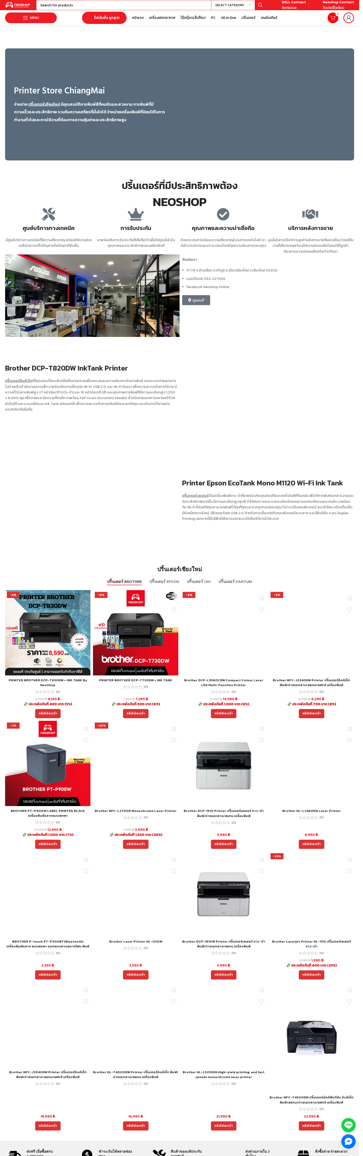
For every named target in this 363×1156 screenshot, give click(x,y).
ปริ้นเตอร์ (12, 386)
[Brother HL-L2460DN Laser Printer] (311, 768)
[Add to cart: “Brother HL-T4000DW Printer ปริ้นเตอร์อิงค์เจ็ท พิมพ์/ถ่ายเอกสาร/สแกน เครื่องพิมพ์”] (136, 1131)
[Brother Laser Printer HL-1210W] (135, 899)
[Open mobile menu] (31, 23)
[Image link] (264, 109)
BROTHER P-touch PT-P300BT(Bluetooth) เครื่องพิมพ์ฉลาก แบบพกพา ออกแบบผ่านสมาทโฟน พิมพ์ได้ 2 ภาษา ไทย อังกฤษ (48, 951)
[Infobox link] (288, 7)
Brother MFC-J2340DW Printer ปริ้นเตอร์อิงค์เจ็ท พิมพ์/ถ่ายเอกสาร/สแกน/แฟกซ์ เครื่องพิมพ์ (311, 688)
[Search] (158, 8)
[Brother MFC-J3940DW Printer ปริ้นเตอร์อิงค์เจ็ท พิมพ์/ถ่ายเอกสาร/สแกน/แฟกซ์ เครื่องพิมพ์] (47, 1029)
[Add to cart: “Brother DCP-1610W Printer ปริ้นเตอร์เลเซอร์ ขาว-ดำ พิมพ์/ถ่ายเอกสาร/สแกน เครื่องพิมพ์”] (223, 980)
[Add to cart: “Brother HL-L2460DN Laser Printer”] (311, 849)
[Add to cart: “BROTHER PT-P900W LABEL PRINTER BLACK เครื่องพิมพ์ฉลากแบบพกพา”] (48, 849)
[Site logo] (25, 7)
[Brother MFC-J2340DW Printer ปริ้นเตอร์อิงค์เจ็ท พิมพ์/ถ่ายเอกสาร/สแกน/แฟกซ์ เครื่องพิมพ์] (311, 638)
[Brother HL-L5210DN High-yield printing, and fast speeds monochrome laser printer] (223, 1029)
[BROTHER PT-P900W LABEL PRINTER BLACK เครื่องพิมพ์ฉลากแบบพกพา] (47, 768)
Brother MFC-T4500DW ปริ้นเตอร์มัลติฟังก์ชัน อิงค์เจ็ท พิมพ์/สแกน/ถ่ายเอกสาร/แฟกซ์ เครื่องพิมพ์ (311, 1105)
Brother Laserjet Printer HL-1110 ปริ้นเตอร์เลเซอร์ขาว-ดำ (311, 949)
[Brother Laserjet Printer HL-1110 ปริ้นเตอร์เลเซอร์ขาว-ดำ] (311, 899)
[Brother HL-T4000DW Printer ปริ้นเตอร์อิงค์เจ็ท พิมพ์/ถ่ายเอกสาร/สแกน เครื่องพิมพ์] (135, 1029)
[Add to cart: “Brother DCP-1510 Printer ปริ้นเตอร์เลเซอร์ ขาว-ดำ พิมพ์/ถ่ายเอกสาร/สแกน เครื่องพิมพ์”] (223, 849)
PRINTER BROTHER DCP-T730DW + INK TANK (135, 685)
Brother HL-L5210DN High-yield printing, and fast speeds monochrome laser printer (224, 1080)
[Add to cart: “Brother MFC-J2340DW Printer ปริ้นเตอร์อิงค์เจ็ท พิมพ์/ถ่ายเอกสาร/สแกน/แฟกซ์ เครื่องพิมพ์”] (311, 718)
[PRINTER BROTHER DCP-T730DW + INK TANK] (135, 638)
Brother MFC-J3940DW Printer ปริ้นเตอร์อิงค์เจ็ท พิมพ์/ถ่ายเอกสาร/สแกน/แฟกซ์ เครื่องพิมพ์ (48, 1080)
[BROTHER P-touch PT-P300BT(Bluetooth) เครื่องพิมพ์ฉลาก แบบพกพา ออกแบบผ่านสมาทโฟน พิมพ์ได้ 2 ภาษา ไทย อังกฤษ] (47, 899)
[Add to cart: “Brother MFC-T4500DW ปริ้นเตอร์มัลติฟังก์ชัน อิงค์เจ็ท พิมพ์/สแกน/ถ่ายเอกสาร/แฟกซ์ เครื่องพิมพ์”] (311, 1131)
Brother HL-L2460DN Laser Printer (311, 816)
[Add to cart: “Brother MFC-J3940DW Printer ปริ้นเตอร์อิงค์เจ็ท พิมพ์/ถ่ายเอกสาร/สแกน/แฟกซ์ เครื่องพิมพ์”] (48, 1131)
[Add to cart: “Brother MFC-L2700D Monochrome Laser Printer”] (136, 849)
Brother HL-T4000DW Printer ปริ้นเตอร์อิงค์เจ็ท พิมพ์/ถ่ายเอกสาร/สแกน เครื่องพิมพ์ (135, 1080)
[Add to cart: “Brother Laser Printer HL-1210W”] (136, 980)
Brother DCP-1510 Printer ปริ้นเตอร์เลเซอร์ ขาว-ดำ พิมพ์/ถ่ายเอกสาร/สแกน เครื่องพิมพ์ (223, 818)
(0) (58, 697)
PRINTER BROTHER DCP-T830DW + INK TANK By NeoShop (48, 688)
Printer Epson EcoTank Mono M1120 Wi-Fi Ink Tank (263, 488)
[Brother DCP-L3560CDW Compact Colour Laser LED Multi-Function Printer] (223, 638)
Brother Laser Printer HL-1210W (136, 946)
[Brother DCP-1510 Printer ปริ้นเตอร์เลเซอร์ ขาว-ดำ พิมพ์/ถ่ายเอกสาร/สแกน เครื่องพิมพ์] (223, 768)
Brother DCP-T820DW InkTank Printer (67, 373)
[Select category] (233, 7)
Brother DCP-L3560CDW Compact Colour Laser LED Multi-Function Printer (223, 688)
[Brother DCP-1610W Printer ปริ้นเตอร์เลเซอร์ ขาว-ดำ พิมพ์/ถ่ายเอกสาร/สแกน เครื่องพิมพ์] (223, 899)
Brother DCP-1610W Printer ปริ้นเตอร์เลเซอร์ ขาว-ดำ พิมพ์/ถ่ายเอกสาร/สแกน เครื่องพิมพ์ (224, 949)
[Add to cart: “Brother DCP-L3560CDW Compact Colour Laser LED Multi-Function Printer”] (223, 718)
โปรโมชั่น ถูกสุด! (104, 22)
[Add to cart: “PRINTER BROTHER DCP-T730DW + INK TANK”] (136, 718)
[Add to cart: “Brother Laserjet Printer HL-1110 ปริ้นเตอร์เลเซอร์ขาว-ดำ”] (311, 980)
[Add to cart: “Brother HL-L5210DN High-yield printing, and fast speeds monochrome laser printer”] (223, 1131)
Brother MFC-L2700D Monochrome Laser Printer (135, 818)
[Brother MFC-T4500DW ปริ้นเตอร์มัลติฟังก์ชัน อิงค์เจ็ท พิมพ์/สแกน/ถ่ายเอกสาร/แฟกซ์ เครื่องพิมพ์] (311, 1042)
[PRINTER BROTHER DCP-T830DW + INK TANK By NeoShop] (47, 638)
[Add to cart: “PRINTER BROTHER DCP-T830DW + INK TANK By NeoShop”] (48, 718)
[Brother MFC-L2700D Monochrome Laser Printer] (135, 768)
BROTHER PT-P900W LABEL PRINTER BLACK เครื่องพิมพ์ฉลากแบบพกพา (48, 818)
